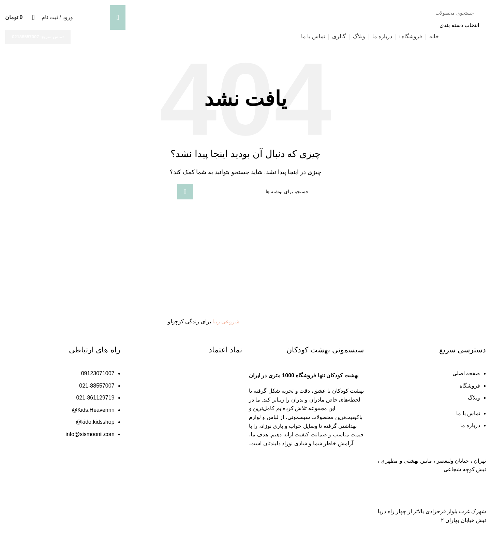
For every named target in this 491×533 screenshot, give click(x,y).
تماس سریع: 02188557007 (38, 36)
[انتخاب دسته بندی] (294, 25)
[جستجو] (294, 13)
